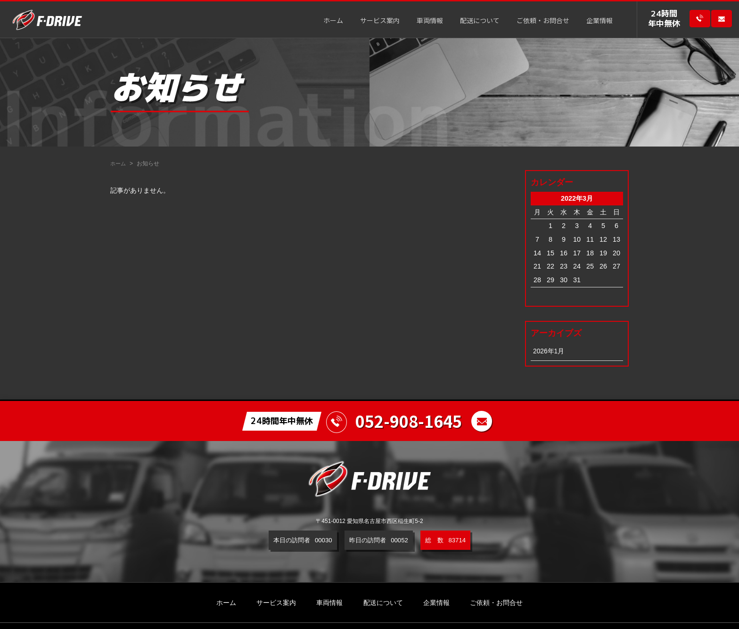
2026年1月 (549, 351)
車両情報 (430, 21)
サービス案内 (380, 21)
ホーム (333, 21)
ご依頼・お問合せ (543, 21)
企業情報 (599, 21)
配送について (480, 21)
